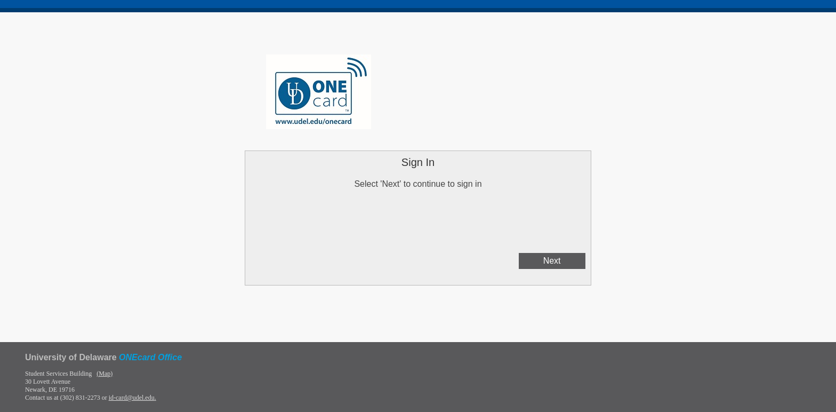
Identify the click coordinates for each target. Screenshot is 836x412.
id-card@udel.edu (132, 397)
